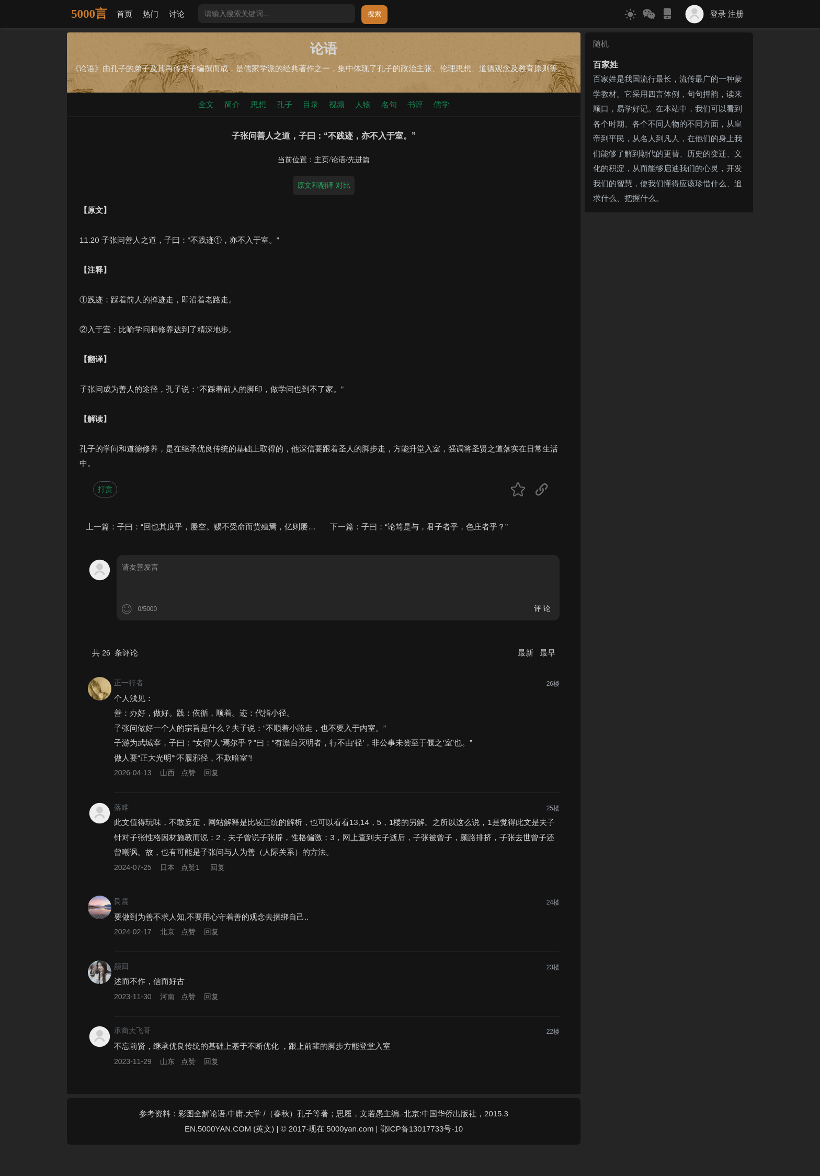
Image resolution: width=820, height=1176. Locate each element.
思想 (258, 104)
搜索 (374, 14)
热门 (150, 13)
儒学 (441, 104)
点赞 (188, 772)
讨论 (177, 13)
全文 (206, 104)
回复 (211, 772)
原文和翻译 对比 (323, 185)
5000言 (89, 13)
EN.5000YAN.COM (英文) (229, 1128)
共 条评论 (115, 652)
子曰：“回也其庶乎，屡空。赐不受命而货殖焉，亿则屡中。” (221, 526)
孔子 (284, 104)
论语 (338, 160)
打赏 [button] (105, 489)
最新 (527, 652)
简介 (232, 104)
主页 (321, 160)
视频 (337, 104)
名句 (389, 104)
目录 (310, 104)
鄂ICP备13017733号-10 (421, 1128)
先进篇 (359, 160)
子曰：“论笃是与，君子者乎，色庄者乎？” (434, 526)
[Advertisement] (669, 282)
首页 (124, 13)
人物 (363, 104)
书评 (415, 104)
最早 (547, 652)
